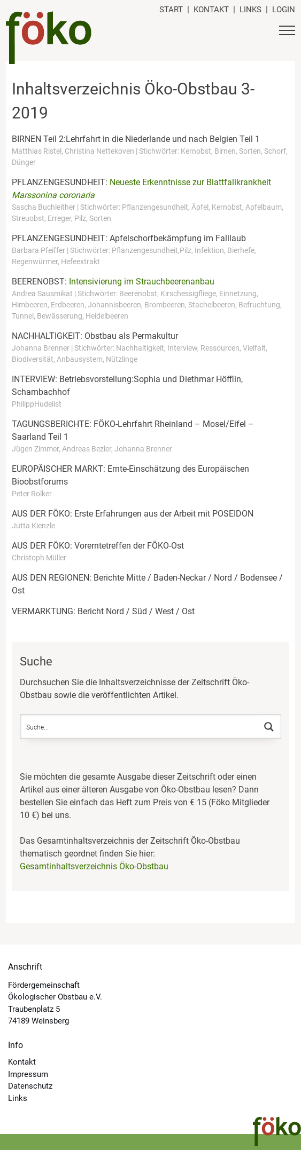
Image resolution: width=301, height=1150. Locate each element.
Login (283, 9)
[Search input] (139, 727)
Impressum (28, 1074)
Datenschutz (30, 1086)
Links (250, 9)
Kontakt (211, 9)
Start (171, 9)
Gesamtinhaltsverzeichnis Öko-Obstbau (94, 866)
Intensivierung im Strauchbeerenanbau (141, 281)
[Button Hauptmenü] (287, 32)
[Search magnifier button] (269, 727)
